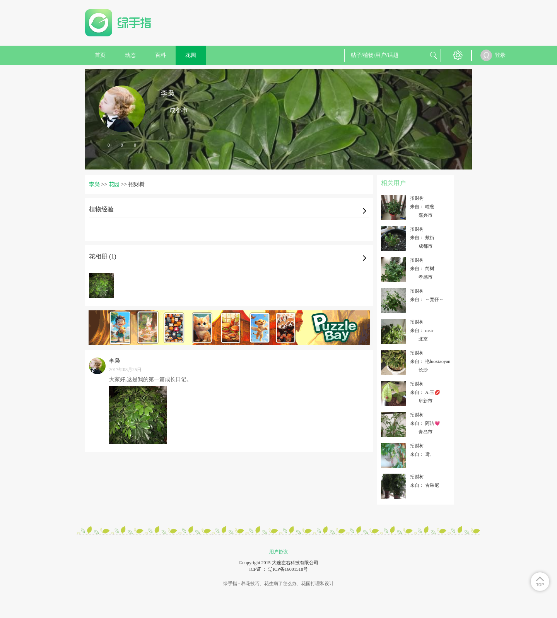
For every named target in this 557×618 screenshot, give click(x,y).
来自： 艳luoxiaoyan (430, 361)
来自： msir (421, 330)
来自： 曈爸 (422, 206)
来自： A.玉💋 (425, 392)
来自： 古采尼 (424, 485)
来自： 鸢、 (422, 454)
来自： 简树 (422, 268)
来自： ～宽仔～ (427, 299)
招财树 (417, 198)
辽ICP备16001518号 (288, 569)
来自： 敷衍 (422, 237)
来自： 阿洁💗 (425, 423)
